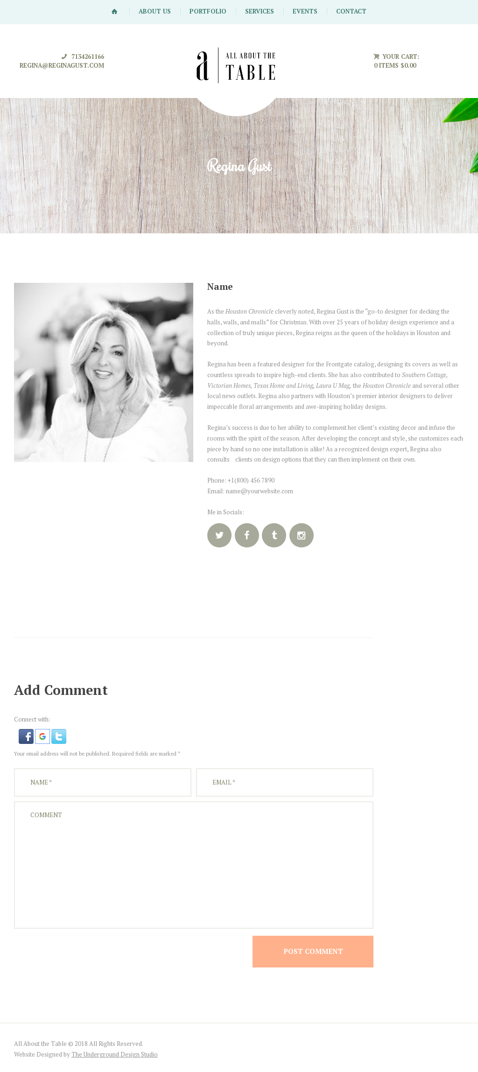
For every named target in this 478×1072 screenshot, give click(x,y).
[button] (27, 734)
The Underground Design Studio (114, 1054)
